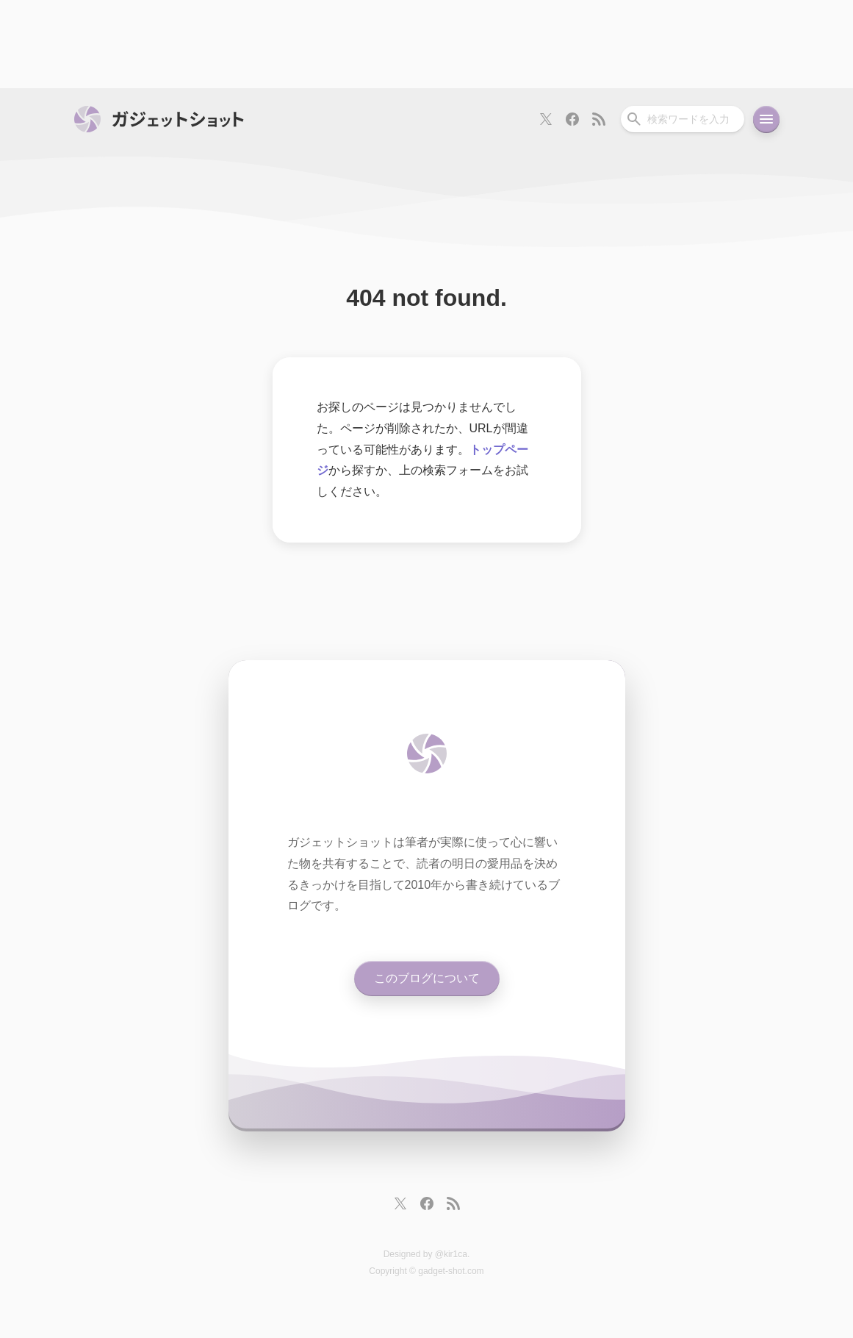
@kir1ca (451, 1254)
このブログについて (427, 978)
